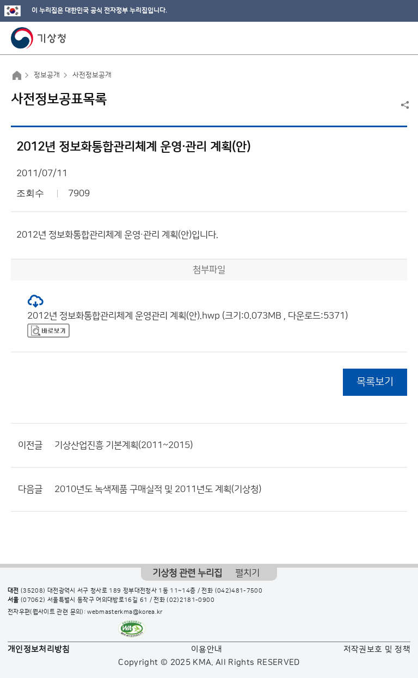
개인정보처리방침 (39, 649)
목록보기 (375, 382)
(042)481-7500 (239, 591)
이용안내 (206, 649)
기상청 (38, 38)
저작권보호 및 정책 (377, 649)
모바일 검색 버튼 (383, 38)
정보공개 (47, 75)
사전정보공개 (92, 75)
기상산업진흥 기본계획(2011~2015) (123, 445)
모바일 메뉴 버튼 (400, 38)
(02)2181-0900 (190, 600)
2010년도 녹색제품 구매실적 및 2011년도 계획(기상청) (157, 489)
